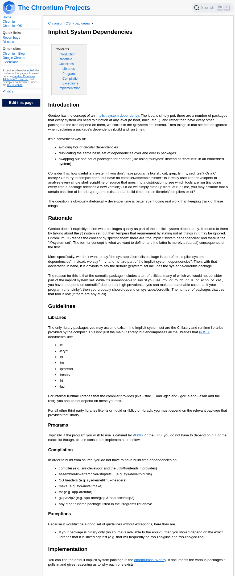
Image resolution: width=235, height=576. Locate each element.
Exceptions (70, 83)
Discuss (8, 42)
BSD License (15, 85)
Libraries (69, 69)
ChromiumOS (12, 26)
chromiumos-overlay (150, 560)
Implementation (69, 88)
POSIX (204, 332)
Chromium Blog (14, 53)
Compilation (71, 78)
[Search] (213, 8)
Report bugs (11, 37)
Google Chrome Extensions (14, 60)
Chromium (10, 21)
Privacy (8, 91)
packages (82, 23)
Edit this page (21, 102)
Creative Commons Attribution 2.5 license (19, 78)
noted (30, 70)
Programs (69, 74)
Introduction (67, 54)
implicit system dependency (117, 115)
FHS (158, 435)
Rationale (65, 59)
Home (7, 17)
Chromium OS (59, 23)
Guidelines (66, 64)
